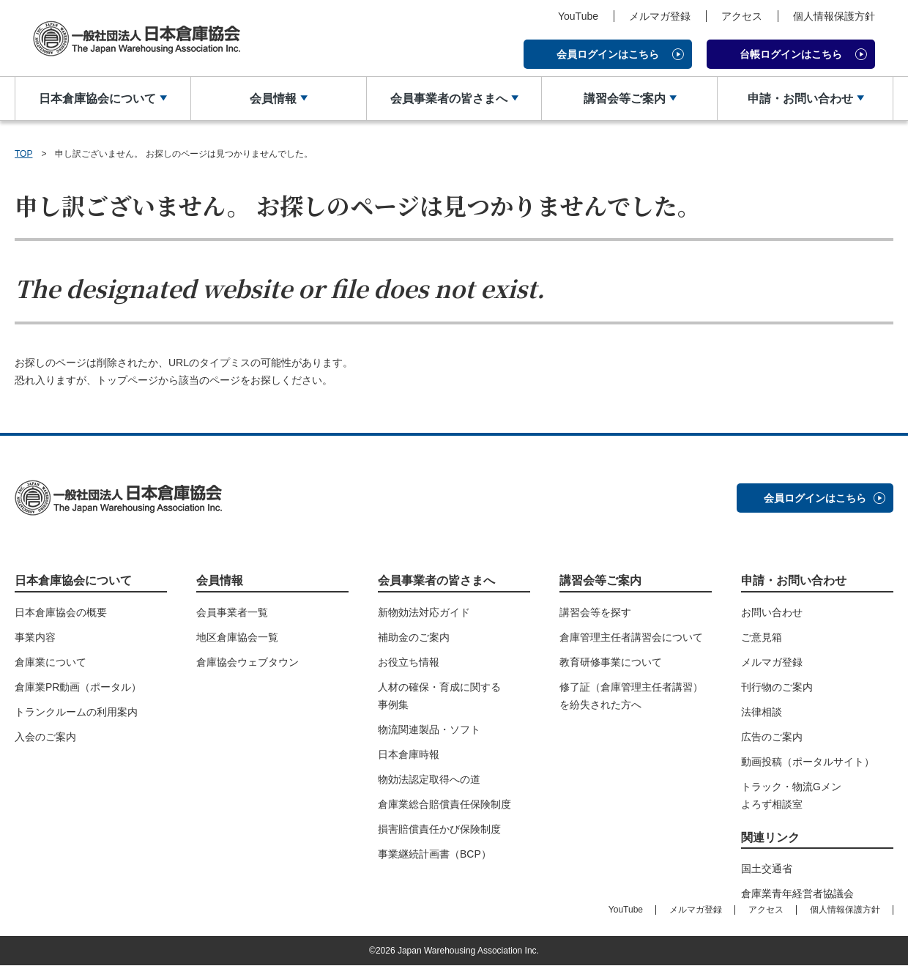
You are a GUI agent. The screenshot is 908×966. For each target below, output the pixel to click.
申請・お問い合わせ (799, 98)
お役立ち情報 (408, 662)
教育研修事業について (610, 662)
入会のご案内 (45, 737)
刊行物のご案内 (777, 687)
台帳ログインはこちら (791, 54)
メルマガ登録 (660, 16)
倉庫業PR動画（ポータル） (78, 687)
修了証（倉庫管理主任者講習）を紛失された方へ (631, 695)
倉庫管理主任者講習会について (631, 637)
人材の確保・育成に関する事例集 (439, 695)
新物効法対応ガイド (424, 612)
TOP (23, 154)
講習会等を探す (595, 612)
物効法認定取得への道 (429, 779)
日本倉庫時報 (408, 754)
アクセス (741, 16)
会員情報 (273, 98)
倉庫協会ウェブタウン (247, 662)
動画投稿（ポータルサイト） (807, 762)
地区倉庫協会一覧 (237, 637)
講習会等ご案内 (624, 98)
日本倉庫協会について (97, 98)
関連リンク (770, 837)
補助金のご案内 (414, 637)
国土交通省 (766, 869)
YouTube (578, 16)
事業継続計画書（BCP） (434, 854)
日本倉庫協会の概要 (61, 612)
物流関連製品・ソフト (429, 729)
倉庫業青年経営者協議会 (797, 894)
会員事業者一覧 (232, 612)
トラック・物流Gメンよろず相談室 (791, 795)
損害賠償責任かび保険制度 (439, 829)
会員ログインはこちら (608, 54)
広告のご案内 (772, 737)
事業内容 (35, 637)
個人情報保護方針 (834, 16)
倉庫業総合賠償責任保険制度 (444, 804)
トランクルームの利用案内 (76, 712)
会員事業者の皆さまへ (448, 98)
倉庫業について (50, 662)
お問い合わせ (772, 612)
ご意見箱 (761, 637)
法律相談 (761, 712)
